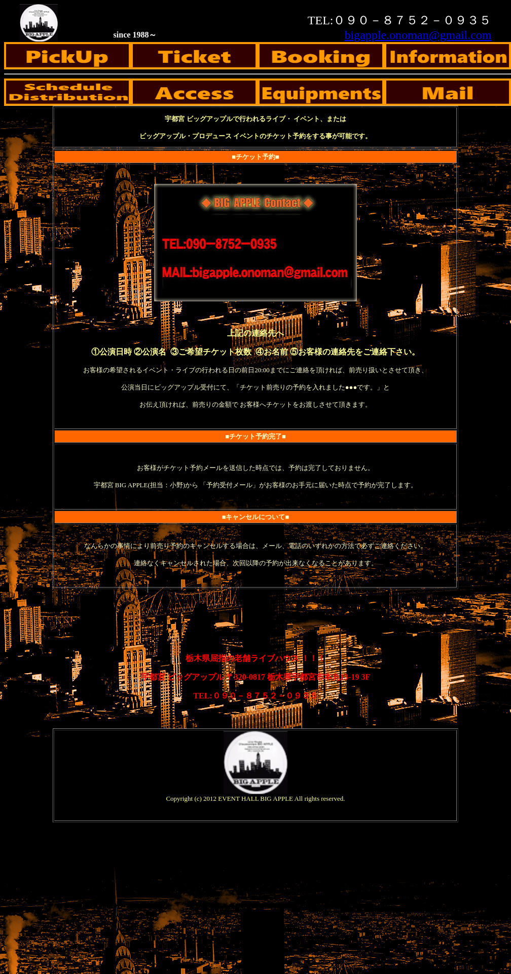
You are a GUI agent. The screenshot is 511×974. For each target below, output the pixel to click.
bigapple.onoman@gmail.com (417, 35)
